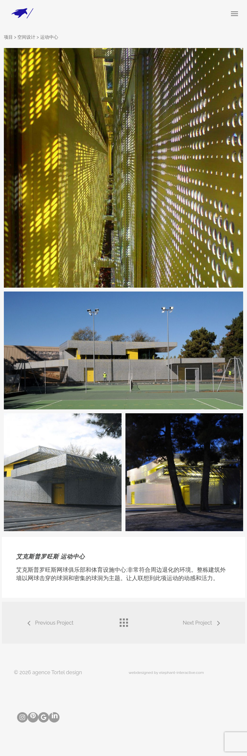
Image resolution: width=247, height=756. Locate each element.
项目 (8, 37)
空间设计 (26, 37)
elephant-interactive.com (181, 672)
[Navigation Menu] (234, 13)
